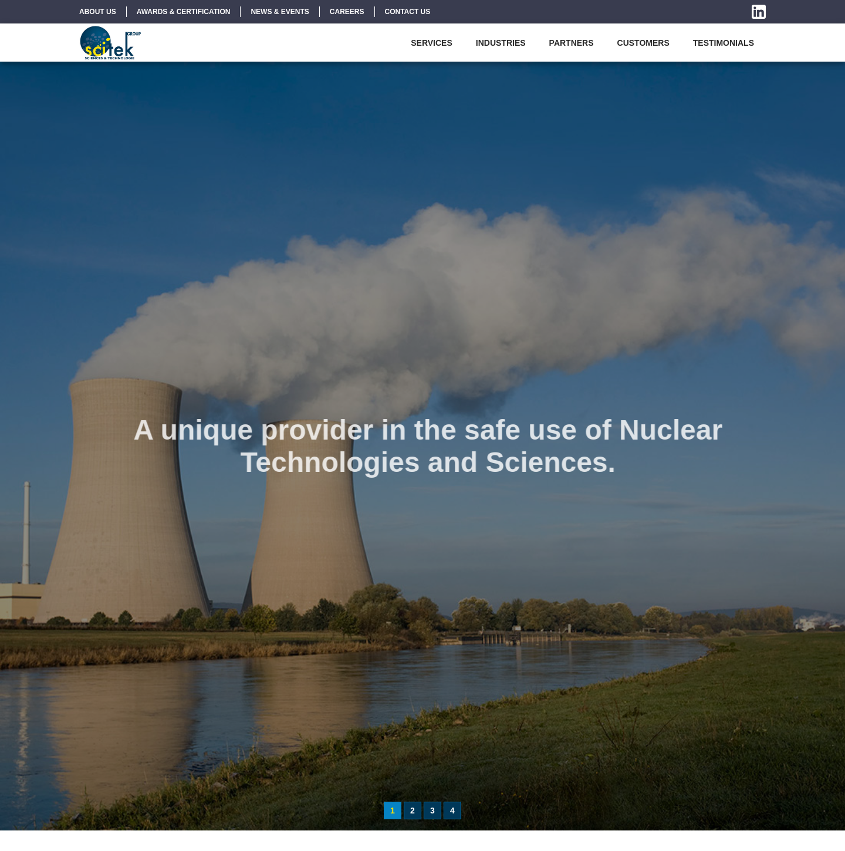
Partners (571, 43)
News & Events (280, 12)
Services (431, 43)
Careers (347, 12)
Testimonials (723, 43)
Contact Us (408, 12)
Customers (643, 43)
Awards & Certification (184, 12)
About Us (97, 12)
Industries (501, 43)
